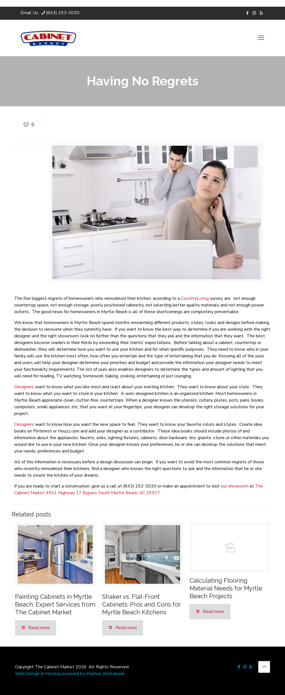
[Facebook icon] (247, 13)
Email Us (29, 13)
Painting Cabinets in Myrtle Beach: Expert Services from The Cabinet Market (55, 604)
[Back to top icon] (264, 667)
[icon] (261, 13)
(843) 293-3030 (139, 486)
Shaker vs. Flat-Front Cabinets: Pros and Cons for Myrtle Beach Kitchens (141, 604)
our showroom (235, 486)
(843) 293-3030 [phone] (62, 13)
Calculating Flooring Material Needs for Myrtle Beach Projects (226, 588)
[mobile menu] (261, 38)
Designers (24, 387)
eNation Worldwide (105, 674)
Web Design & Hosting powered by (50, 674)
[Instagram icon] (254, 13)
